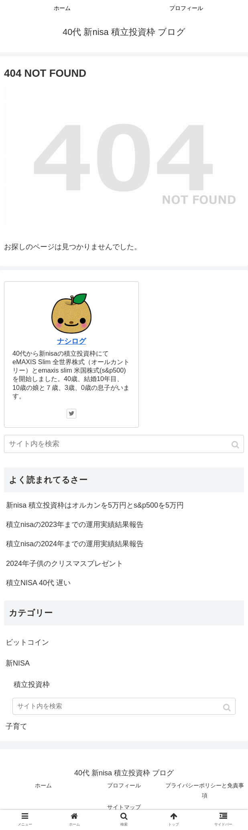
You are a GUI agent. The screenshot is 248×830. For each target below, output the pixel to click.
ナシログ (71, 341)
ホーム (43, 785)
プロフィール (124, 785)
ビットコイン (27, 642)
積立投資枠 (32, 684)
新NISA (18, 663)
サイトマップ (124, 807)
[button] (236, 445)
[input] (124, 444)
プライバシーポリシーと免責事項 (204, 790)
